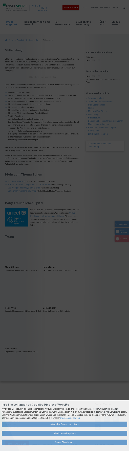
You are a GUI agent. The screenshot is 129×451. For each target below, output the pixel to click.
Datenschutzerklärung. (70, 418)
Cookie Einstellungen (64, 442)
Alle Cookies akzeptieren (64, 433)
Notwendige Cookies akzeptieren (64, 424)
